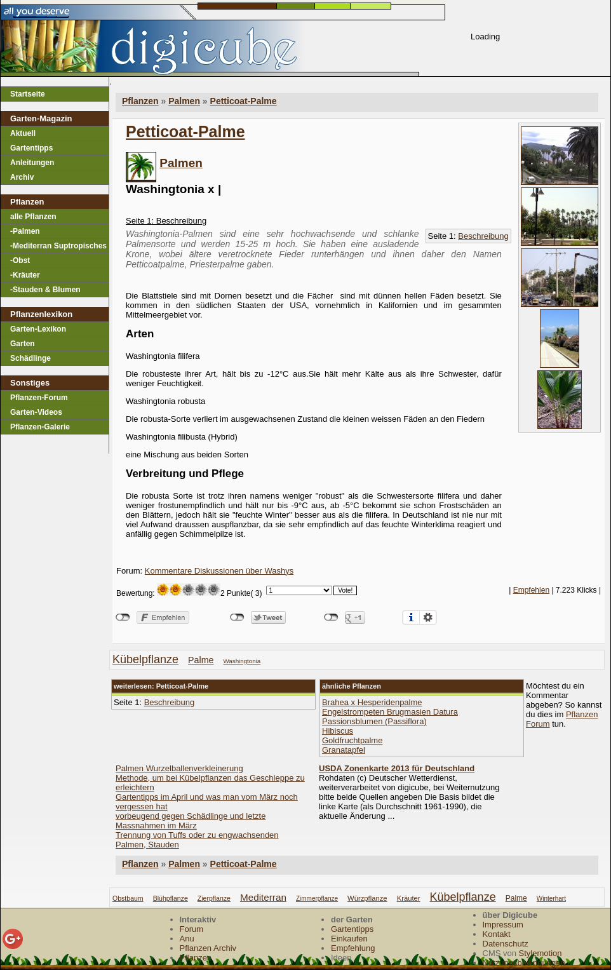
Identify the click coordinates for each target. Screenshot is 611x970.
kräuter (408, 898)
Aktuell (23, 133)
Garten (22, 343)
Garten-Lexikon (38, 329)
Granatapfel (343, 750)
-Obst (20, 260)
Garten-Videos (36, 412)
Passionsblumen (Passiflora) (374, 721)
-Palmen (25, 231)
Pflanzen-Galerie (40, 426)
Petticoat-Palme (243, 101)
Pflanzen (140, 864)
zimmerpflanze (317, 898)
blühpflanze (170, 898)
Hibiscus (337, 731)
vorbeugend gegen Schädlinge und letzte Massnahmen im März (190, 820)
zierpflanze (214, 898)
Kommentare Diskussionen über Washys (219, 571)
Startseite (27, 94)
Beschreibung (483, 236)
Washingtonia (242, 660)
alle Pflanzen (33, 216)
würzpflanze (367, 898)
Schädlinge (30, 358)
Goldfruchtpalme (352, 740)
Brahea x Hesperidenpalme (372, 702)
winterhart (551, 898)
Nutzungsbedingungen (524, 962)
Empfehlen (531, 590)
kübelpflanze (145, 659)
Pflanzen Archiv (208, 948)
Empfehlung (353, 948)
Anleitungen (32, 162)
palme (200, 660)
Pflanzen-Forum (39, 397)
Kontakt (497, 934)
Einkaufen (349, 938)
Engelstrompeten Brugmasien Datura (390, 712)
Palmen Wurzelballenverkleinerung (179, 768)
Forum (192, 929)
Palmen (181, 163)
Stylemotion (540, 953)
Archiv (22, 177)
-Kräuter (25, 275)
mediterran (263, 897)
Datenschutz (505, 943)
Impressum (503, 924)
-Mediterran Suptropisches (58, 245)
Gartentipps (31, 148)
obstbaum (128, 898)
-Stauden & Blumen (45, 289)
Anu (187, 938)
